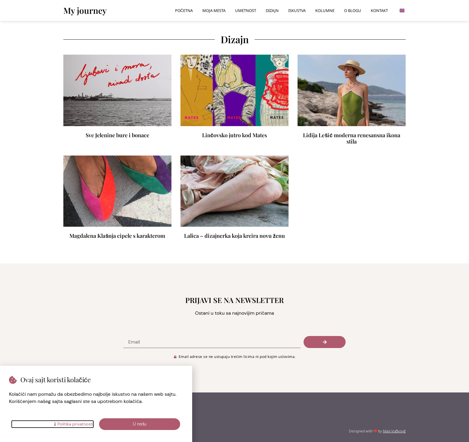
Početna (184, 10)
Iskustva (297, 10)
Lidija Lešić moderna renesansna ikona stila (351, 138)
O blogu (352, 10)
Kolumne (324, 10)
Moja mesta (213, 10)
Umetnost (245, 10)
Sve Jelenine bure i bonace (117, 135)
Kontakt (379, 10)
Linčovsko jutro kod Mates (234, 135)
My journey (85, 10)
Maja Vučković (394, 431)
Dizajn (272, 10)
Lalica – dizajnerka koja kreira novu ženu (234, 235)
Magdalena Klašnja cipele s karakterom (117, 235)
